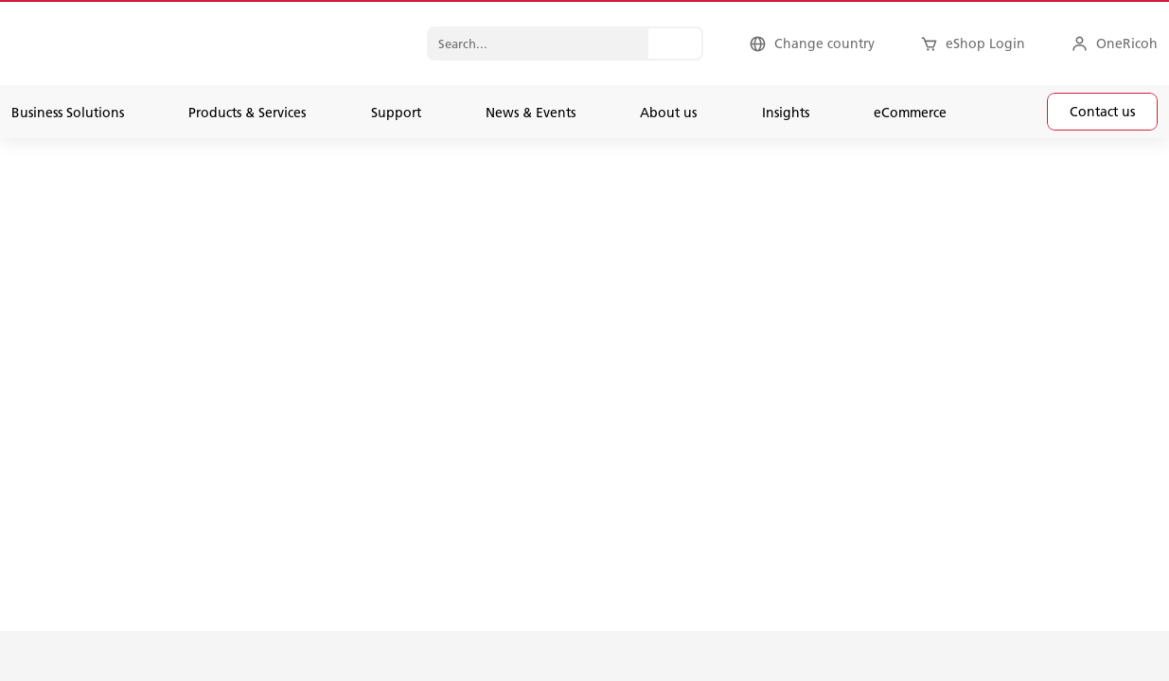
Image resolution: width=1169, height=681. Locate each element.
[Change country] (812, 43)
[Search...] (674, 43)
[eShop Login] (972, 43)
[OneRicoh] (1114, 43)
